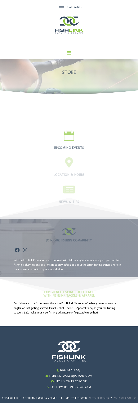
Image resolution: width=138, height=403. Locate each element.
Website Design (99, 398)
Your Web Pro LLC (125, 398)
